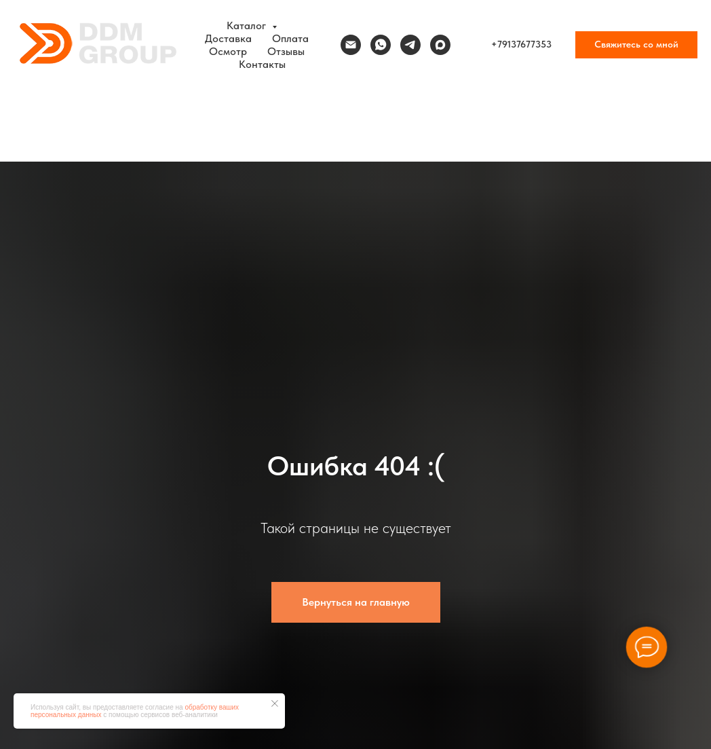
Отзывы (286, 51)
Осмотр (228, 51)
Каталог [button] (248, 25)
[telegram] (410, 45)
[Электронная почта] (351, 45)
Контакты (262, 64)
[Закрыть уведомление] (275, 703)
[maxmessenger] (440, 45)
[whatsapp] (380, 45)
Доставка (228, 38)
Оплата (290, 38)
